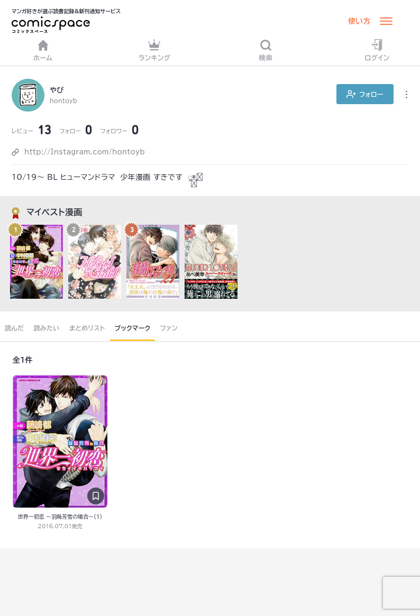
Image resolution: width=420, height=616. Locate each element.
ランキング (154, 50)
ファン (169, 328)
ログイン (377, 50)
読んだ (14, 328)
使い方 (359, 21)
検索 (266, 50)
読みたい (46, 328)
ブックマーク (133, 328)
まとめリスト (87, 328)
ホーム (43, 50)
